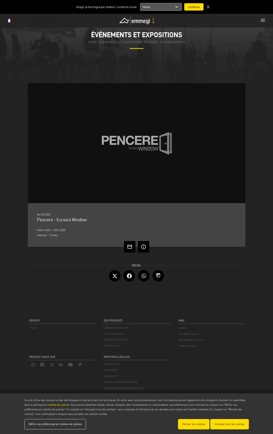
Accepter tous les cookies (229, 424)
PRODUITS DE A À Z (113, 346)
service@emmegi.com (188, 334)
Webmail (182, 328)
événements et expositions (120, 42)
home (92, 42)
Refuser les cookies (193, 424)
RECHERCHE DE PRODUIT (115, 340)
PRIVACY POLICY (111, 364)
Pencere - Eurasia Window (164, 42)
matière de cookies (58, 404)
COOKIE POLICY (111, 376)
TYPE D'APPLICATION (114, 334)
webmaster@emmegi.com (190, 340)
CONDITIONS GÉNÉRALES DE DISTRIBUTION (124, 388)
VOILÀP (32, 328)
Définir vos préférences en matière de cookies (55, 424)
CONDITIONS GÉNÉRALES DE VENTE (120, 382)
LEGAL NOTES (110, 370)
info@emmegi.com (187, 346)
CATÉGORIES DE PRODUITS (116, 328)
